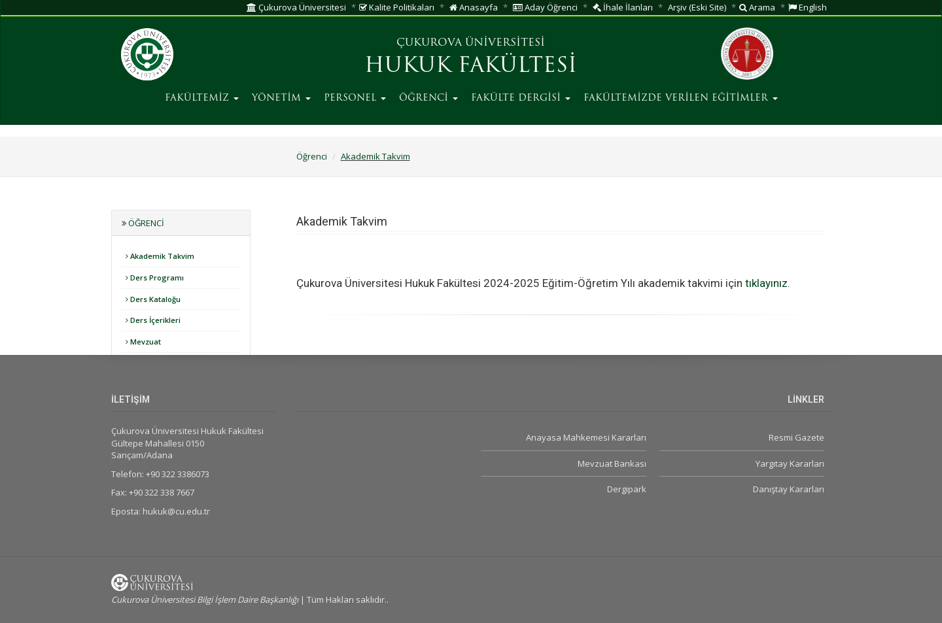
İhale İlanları (623, 7)
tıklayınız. (769, 283)
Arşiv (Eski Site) (697, 7)
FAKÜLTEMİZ (202, 98)
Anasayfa (473, 7)
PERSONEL (355, 98)
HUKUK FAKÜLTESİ (470, 66)
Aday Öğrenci (545, 7)
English (807, 7)
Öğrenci (311, 156)
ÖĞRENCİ (428, 98)
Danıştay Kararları (788, 489)
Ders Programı (155, 277)
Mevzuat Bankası (612, 463)
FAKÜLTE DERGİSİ (520, 98)
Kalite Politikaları (396, 7)
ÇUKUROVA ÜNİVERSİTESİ (470, 43)
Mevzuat (143, 341)
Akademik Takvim (375, 156)
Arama (757, 7)
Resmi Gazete (796, 437)
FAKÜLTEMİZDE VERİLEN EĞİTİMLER (681, 98)
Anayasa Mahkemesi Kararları (586, 437)
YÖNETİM (281, 98)
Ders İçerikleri (153, 320)
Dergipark (626, 489)
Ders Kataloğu (153, 299)
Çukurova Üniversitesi (296, 7)
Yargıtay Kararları (790, 463)
